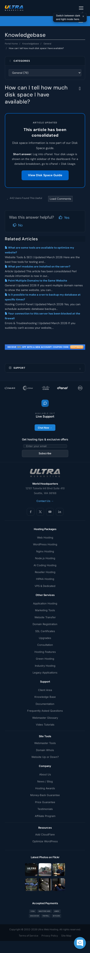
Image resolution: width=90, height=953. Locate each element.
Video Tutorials (45, 724)
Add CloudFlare (45, 834)
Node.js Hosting (45, 558)
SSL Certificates (45, 631)
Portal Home (11, 43)
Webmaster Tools (45, 743)
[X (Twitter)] (40, 512)
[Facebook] (30, 512)
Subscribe (45, 453)
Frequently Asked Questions (45, 710)
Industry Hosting (45, 665)
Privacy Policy (49, 935)
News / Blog (45, 781)
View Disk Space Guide (45, 175)
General (47, 43)
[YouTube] (50, 512)
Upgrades (45, 638)
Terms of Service (28, 935)
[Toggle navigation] (81, 8)
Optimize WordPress (45, 841)
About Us (45, 774)
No (17, 225)
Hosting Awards (45, 788)
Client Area (45, 690)
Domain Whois (45, 750)
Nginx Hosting (45, 551)
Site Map (66, 935)
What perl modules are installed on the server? (37, 266)
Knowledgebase (30, 43)
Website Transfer (45, 617)
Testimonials (45, 809)
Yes (63, 217)
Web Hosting (45, 537)
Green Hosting (45, 658)
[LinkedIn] (59, 512)
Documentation (45, 703)
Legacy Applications (45, 672)
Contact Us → (45, 501)
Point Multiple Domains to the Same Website (36, 280)
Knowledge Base (45, 696)
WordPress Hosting (45, 544)
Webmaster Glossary (45, 717)
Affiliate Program (45, 816)
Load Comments (60, 199)
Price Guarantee (45, 802)
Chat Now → (45, 427)
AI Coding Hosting (45, 565)
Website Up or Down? (45, 757)
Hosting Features (45, 651)
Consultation (45, 644)
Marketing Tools (45, 610)
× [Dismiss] (83, 16)
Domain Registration (45, 624)
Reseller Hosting (45, 572)
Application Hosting (45, 603)
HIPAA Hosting (45, 578)
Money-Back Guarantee (45, 795)
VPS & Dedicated (45, 586)
